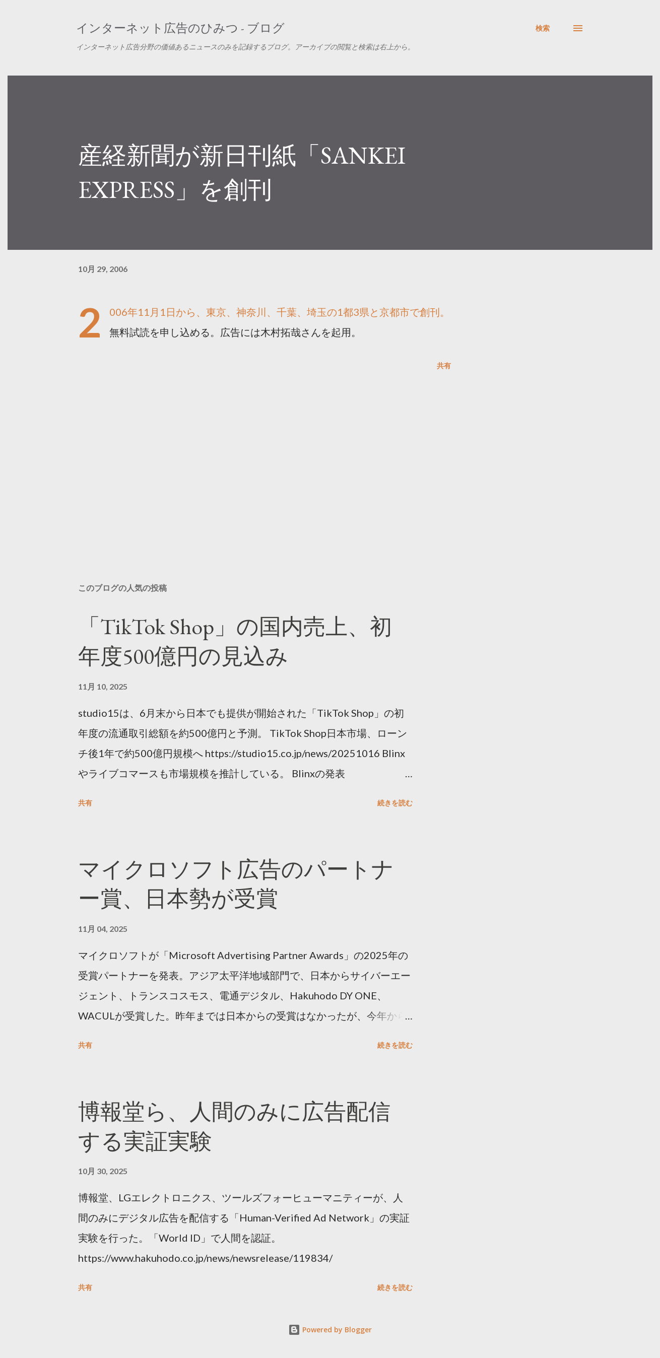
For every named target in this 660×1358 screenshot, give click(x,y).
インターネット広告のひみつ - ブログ (180, 28)
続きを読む (395, 802)
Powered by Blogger (330, 1329)
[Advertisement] (248, 457)
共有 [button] (444, 365)
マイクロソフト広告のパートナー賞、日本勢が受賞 (236, 884)
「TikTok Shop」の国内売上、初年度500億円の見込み (235, 641)
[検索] (543, 28)
